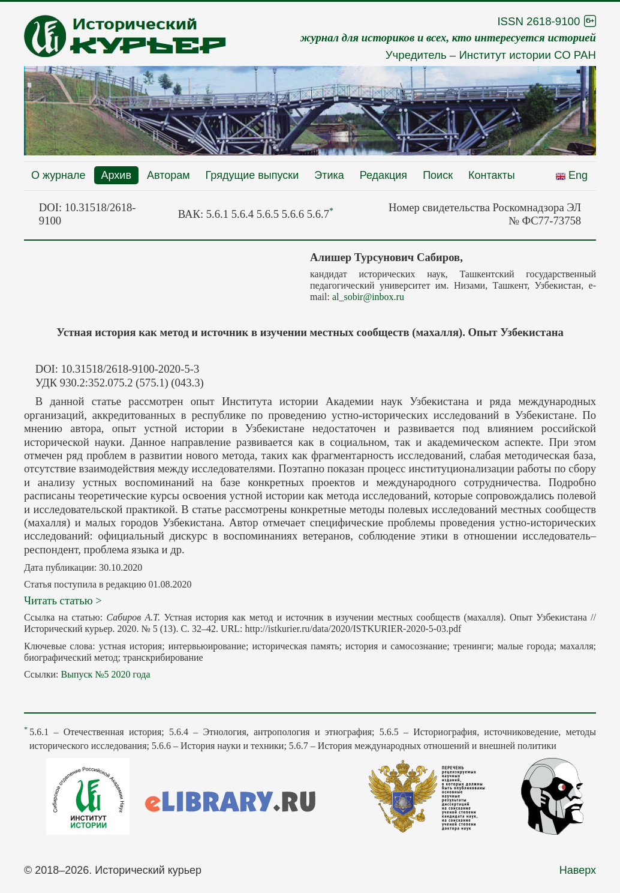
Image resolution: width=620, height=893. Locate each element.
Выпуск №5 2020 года (105, 674)
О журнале (58, 175)
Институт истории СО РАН (527, 55)
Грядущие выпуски (252, 175)
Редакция (383, 175)
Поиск (438, 175)
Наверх (577, 870)
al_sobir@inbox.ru (368, 297)
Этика (329, 175)
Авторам (168, 175)
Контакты (491, 175)
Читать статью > (63, 600)
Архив (116, 175)
